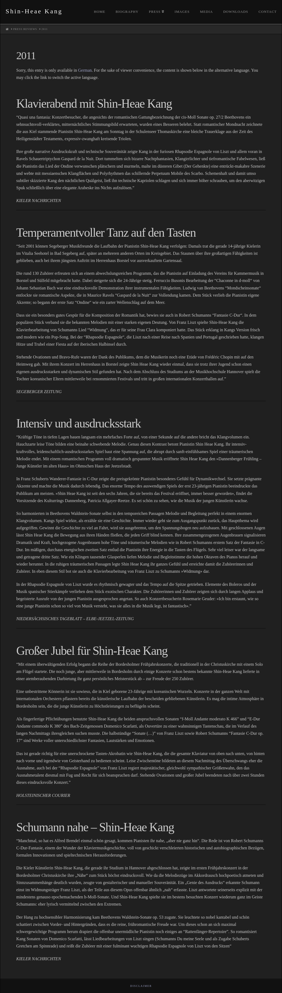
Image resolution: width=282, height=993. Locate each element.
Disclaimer (141, 985)
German (85, 70)
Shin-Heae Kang (34, 11)
